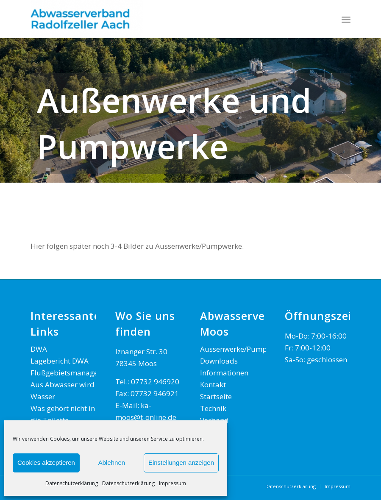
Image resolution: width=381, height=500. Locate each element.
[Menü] (346, 19)
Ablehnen (111, 462)
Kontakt (213, 384)
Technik (213, 408)
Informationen (224, 373)
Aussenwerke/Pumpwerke (243, 349)
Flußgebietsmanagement (73, 373)
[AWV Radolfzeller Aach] (87, 19)
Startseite (216, 396)
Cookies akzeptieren (46, 462)
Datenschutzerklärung (71, 483)
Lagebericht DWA (60, 361)
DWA (39, 349)
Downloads (219, 361)
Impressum (172, 483)
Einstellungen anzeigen (181, 462)
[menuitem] (346, 19)
